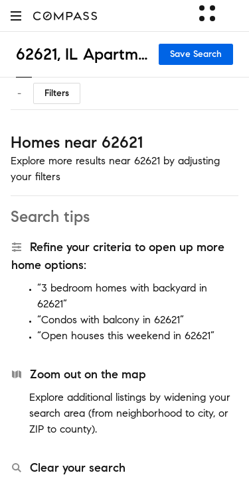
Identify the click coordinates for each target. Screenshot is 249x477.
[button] (16, 15)
